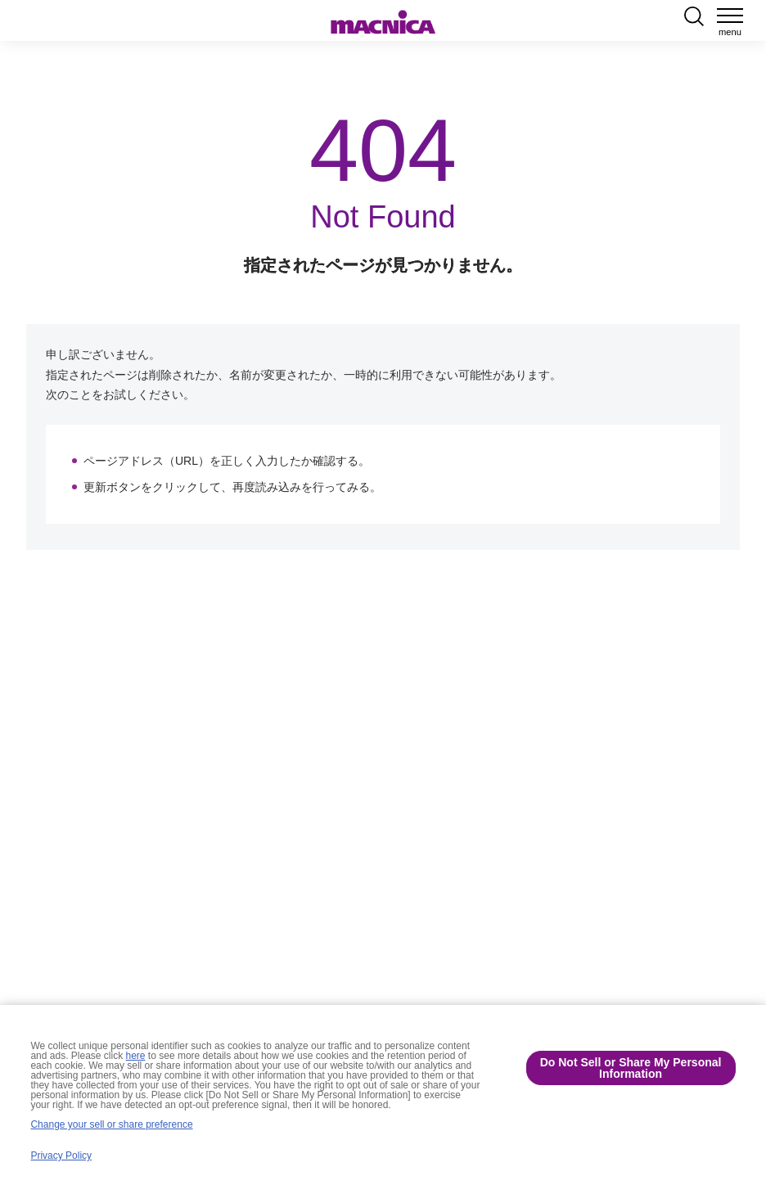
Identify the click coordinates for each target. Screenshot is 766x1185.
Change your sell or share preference (111, 1124)
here (136, 1056)
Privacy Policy (61, 1155)
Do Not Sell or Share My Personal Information (631, 1068)
